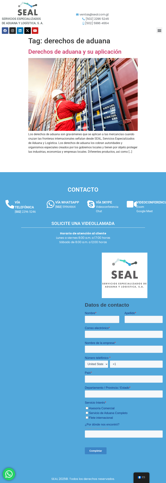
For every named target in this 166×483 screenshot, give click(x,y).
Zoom (140, 207)
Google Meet (144, 211)
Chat (99, 211)
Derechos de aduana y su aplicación (74, 51)
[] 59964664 (65, 207)
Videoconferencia (107, 207)
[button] (159, 30)
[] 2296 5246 (25, 211)
